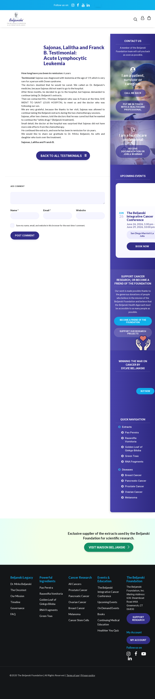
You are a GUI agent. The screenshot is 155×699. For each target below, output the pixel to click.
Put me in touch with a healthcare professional (133, 107)
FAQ (13, 614)
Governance (17, 608)
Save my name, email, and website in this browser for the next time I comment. (50, 225)
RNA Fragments (134, 461)
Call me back (132, 93)
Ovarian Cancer (133, 492)
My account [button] (138, 640)
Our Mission (17, 596)
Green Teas (132, 456)
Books (101, 614)
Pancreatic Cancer (135, 480)
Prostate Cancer (134, 486)
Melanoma (131, 497)
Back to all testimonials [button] (64, 156)
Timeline (15, 602)
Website (81, 210)
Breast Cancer (133, 475)
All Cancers (75, 584)
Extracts (127, 427)
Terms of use (73, 675)
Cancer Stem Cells (79, 620)
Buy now (145, 391)
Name (14, 210)
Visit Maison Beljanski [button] (109, 547)
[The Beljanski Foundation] (15, 19)
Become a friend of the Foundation (133, 321)
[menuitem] (136, 19)
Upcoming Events (107, 602)
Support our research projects (133, 332)
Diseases (127, 469)
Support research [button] (138, 618)
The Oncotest (18, 590)
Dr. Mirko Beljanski (20, 584)
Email (47, 210)
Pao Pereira (132, 432)
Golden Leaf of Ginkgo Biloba (133, 449)
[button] (136, 19)
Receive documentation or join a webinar (133, 152)
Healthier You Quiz (108, 630)
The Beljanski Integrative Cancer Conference (140, 216)
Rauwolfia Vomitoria (130, 440)
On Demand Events (108, 608)
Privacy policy (88, 675)
